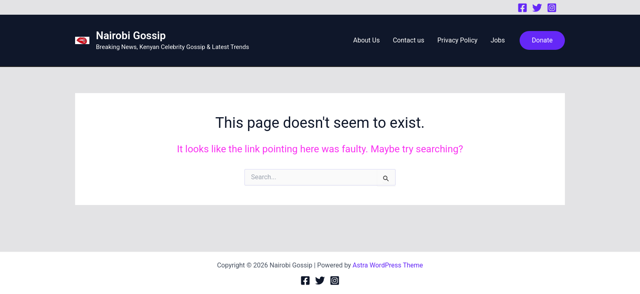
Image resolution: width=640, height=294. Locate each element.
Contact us (408, 40)
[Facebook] (522, 8)
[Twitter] (537, 8)
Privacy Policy (457, 40)
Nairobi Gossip (131, 35)
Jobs (498, 40)
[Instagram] (552, 8)
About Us (366, 40)
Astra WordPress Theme (388, 265)
